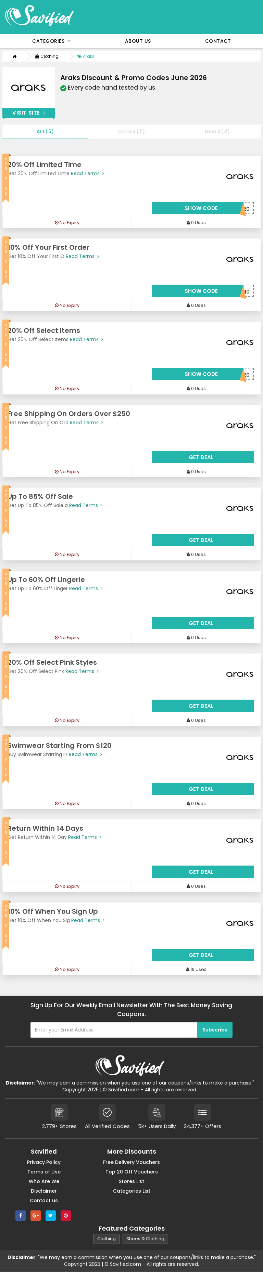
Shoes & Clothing (145, 1239)
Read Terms (87, 173)
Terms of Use (44, 1172)
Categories (51, 41)
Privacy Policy (44, 1162)
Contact (218, 41)
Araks (86, 56)
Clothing (47, 56)
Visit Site (28, 112)
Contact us (44, 1200)
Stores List (131, 1181)
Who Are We (44, 1181)
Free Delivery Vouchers (131, 1162)
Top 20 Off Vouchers (131, 1172)
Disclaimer (44, 1191)
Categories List (131, 1191)
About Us (138, 41)
